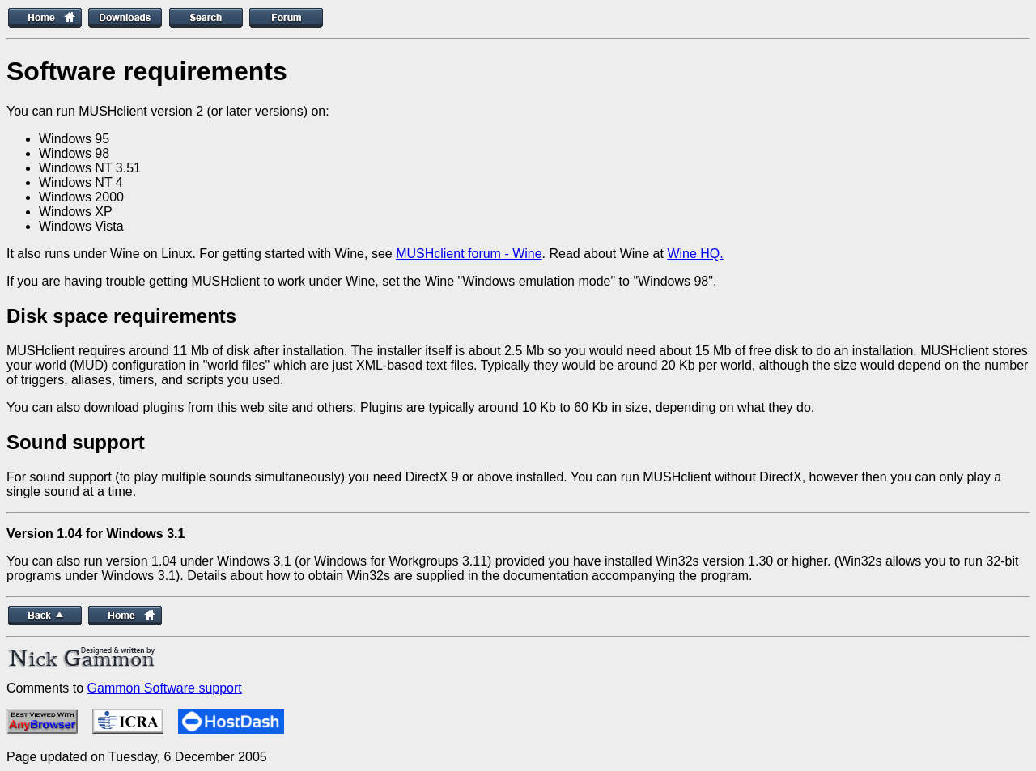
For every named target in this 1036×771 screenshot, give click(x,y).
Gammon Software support (164, 688)
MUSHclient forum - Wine (468, 254)
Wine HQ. (695, 254)
